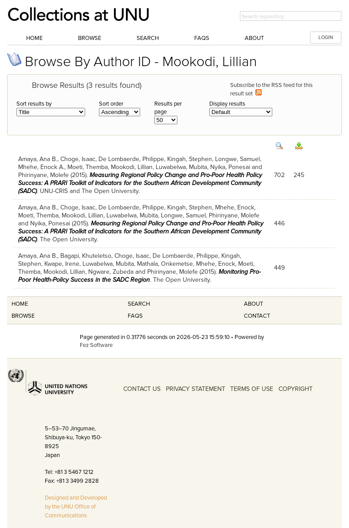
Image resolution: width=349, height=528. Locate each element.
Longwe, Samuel (237, 159)
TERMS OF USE (251, 389)
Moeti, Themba (87, 167)
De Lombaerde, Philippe (131, 159)
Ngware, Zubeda (110, 272)
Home (34, 38)
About (254, 38)
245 (299, 175)
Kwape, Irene (61, 264)
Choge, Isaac (77, 159)
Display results (227, 103)
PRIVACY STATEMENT (195, 389)
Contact (257, 315)
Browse (89, 38)
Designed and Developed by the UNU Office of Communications (76, 506)
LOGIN (325, 37)
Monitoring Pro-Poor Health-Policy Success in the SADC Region (139, 276)
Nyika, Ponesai (230, 167)
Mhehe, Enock (234, 207)
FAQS (135, 315)
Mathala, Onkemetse (165, 264)
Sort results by (33, 103)
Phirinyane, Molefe (43, 175)
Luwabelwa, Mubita (181, 167)
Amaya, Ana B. (37, 159)
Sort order (111, 103)
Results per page (168, 107)
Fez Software (96, 345)
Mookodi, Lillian (132, 167)
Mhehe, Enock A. (41, 167)
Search (148, 38)
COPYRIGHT (295, 389)
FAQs (201, 38)
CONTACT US (142, 389)
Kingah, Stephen (189, 159)
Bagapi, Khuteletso (85, 256)
